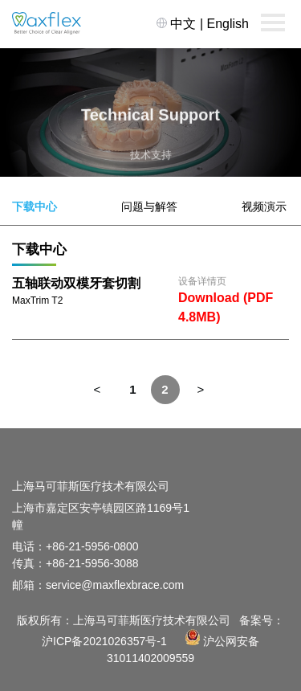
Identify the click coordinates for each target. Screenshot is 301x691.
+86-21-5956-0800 (92, 546)
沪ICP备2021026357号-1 (104, 641)
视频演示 (264, 206)
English (228, 24)
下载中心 (34, 206)
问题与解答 (149, 206)
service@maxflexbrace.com (115, 585)
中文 (183, 24)
